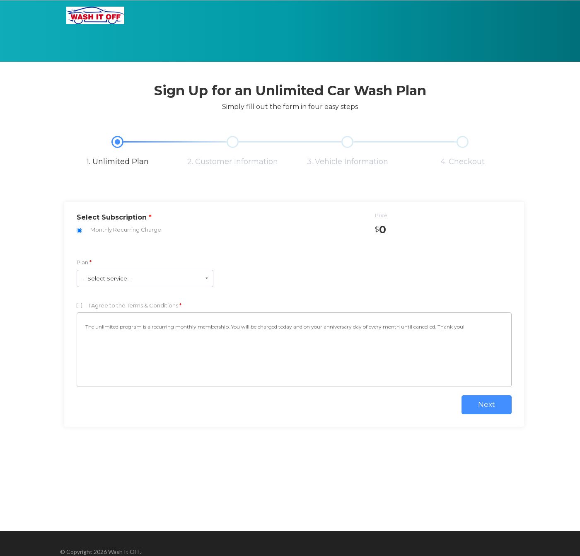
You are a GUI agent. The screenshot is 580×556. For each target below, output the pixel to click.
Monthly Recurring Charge (125, 229)
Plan (84, 262)
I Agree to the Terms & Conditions (135, 305)
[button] (145, 278)
